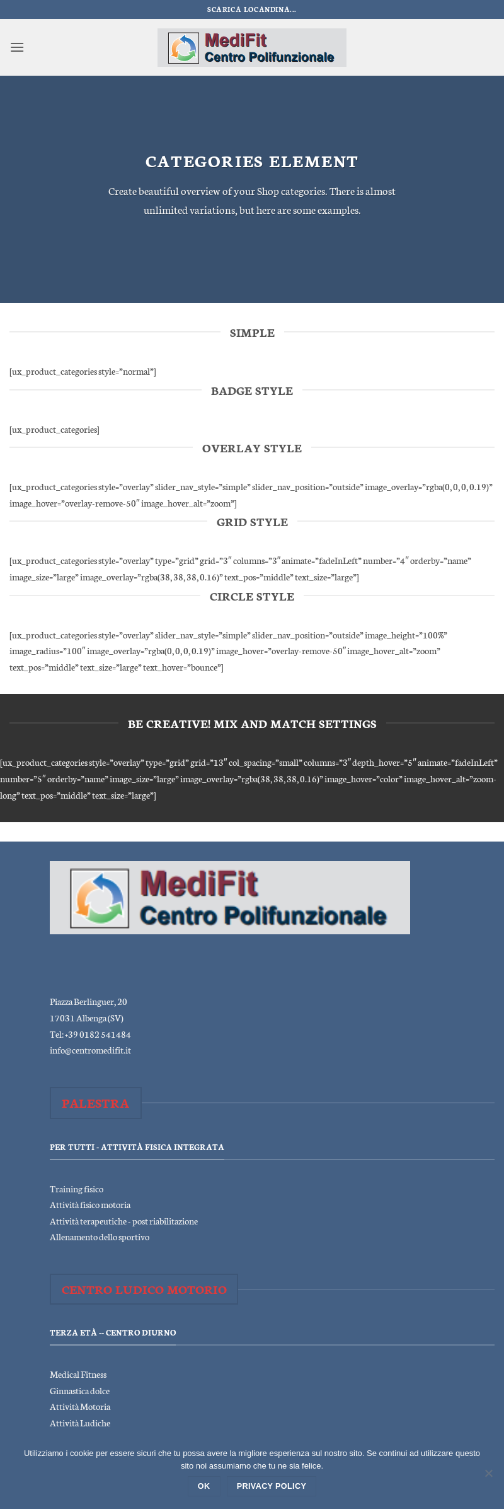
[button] (17, 47)
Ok (204, 1486)
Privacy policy (272, 1486)
